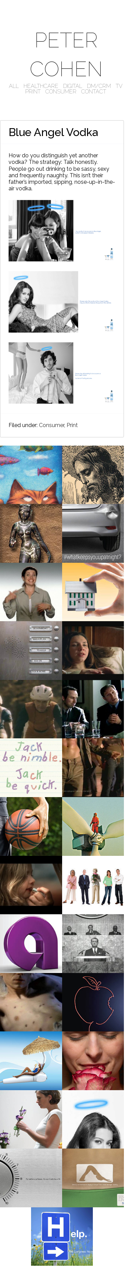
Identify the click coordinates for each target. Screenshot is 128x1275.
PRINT (33, 91)
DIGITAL (72, 86)
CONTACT (93, 91)
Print (72, 425)
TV (119, 86)
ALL (14, 86)
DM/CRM (99, 86)
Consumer (51, 425)
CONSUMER (60, 91)
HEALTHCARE (41, 86)
